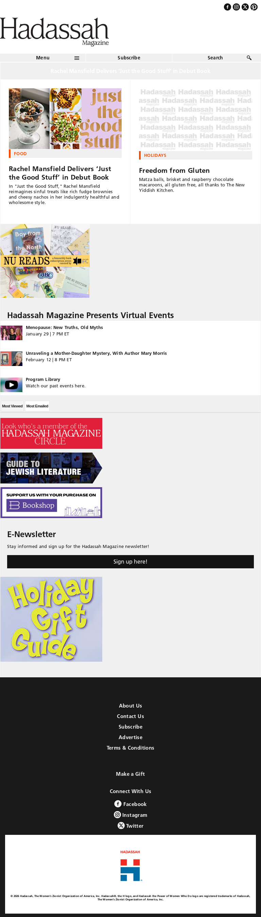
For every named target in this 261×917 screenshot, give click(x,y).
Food (20, 153)
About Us (130, 705)
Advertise (130, 737)
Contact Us (130, 716)
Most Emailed (37, 406)
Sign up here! (130, 561)
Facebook (130, 803)
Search (215, 58)
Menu (43, 58)
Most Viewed (12, 406)
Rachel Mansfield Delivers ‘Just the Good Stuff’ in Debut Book (60, 173)
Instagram (130, 814)
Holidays (155, 155)
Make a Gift (130, 774)
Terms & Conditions (131, 748)
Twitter (131, 825)
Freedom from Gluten (174, 170)
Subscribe (129, 58)
